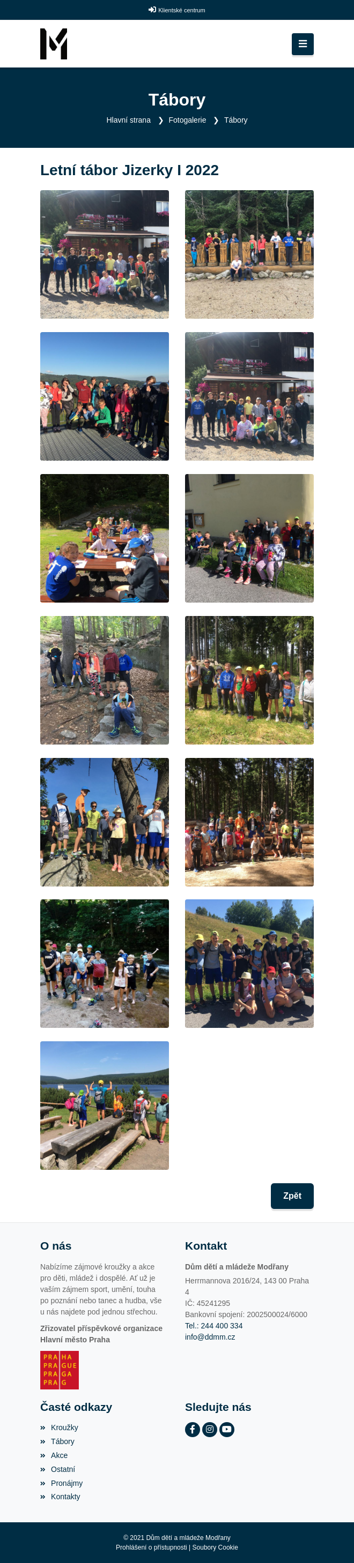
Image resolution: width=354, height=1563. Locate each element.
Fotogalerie (187, 120)
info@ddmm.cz (210, 1337)
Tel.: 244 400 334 (213, 1325)
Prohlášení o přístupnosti (151, 1547)
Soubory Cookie (215, 1547)
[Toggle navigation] (303, 44)
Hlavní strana (128, 120)
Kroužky (59, 1427)
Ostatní (57, 1469)
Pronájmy (61, 1483)
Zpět (292, 1195)
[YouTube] (226, 1429)
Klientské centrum (181, 10)
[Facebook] (192, 1429)
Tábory (236, 120)
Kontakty (60, 1496)
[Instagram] (209, 1429)
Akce (54, 1455)
